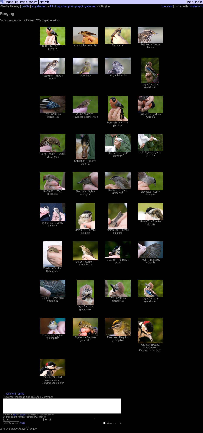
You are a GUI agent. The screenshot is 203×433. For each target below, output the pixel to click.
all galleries (38, 6)
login (15, 417)
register (23, 417)
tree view (167, 6)
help (22, 425)
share (21, 393)
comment (10, 393)
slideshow (196, 6)
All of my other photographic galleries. (73, 6)
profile (25, 6)
